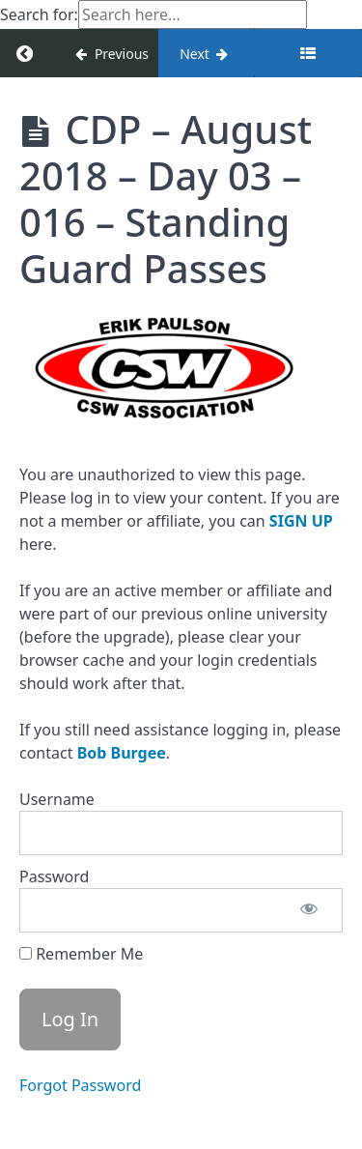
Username (57, 799)
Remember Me (81, 953)
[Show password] (309, 910)
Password (54, 876)
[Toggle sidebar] (308, 53)
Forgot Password (80, 1085)
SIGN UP (301, 520)
